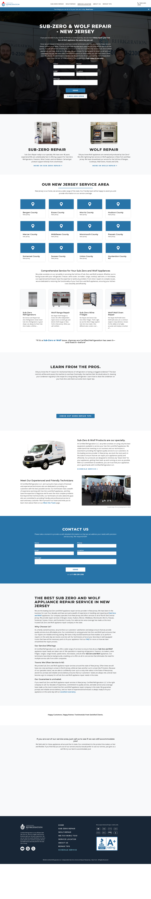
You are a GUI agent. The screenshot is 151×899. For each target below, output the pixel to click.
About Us (103, 3)
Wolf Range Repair (60, 312)
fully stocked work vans (78, 46)
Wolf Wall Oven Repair (115, 313)
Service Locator (90, 3)
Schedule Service (128, 3)
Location (79, 70)
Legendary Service (47, 53)
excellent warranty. (68, 691)
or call (75, 574)
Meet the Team (49, 502)
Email (55, 70)
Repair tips (113, 3)
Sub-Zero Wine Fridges (87, 313)
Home (61, 824)
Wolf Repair (77, 3)
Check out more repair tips (75, 415)
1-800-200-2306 (75, 95)
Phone (79, 63)
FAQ (87, 639)
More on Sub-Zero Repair (47, 165)
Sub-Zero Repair (63, 3)
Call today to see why (94, 57)
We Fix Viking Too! (67, 835)
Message (56, 78)
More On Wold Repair (104, 165)
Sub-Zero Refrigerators (29, 313)
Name (55, 63)
